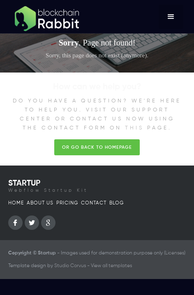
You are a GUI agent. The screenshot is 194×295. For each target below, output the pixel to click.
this (134, 128)
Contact (93, 203)
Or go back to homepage (97, 147)
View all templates (111, 265)
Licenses (174, 253)
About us (40, 203)
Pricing (67, 203)
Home (16, 203)
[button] (171, 17)
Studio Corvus (70, 265)
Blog (116, 203)
